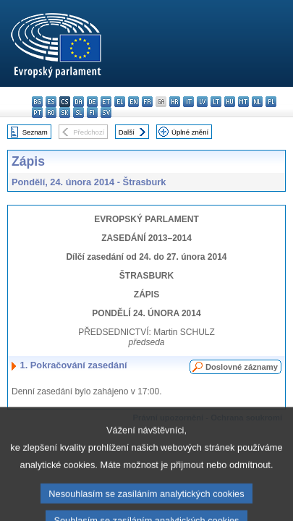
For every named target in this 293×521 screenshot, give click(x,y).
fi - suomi (92, 112)
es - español (51, 101)
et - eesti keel (106, 101)
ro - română (51, 112)
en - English (133, 101)
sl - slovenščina (78, 112)
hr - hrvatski (174, 101)
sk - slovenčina (64, 112)
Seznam (35, 132)
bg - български (37, 101)
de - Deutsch (92, 101)
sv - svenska (106, 112)
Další (127, 132)
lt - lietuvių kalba (216, 101)
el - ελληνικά (119, 101)
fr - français (147, 101)
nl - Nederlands (257, 101)
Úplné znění (189, 132)
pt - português (37, 112)
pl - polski (271, 101)
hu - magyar (229, 101)
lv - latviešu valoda (202, 101)
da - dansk (78, 101)
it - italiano (188, 101)
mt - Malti (243, 101)
